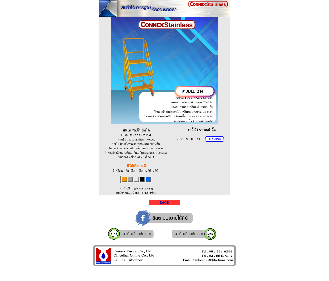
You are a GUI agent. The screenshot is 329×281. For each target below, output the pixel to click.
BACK (164, 202)
